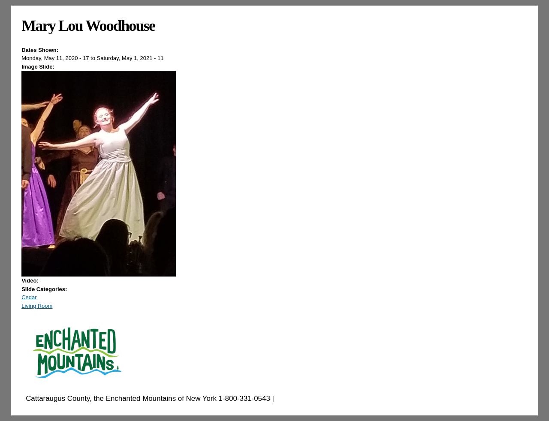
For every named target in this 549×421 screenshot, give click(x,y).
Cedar (28, 297)
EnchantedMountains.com (318, 398)
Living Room (36, 306)
